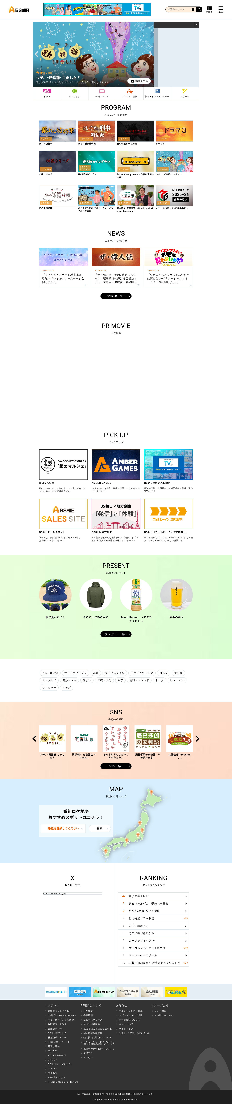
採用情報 (88, 1015)
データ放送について (129, 1019)
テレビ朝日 (160, 1011)
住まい (87, 680)
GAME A (52, 1059)
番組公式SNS (55, 1028)
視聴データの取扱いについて (98, 1048)
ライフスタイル (115, 672)
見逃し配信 (54, 1046)
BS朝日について (90, 1005)
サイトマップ (126, 1028)
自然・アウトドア (142, 672)
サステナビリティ (75, 672)
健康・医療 (69, 680)
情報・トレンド (139, 680)
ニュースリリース (92, 1019)
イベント (52, 1068)
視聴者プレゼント (57, 1024)
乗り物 (178, 672)
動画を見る (139, 81)
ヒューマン (177, 680)
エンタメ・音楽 (129, 96)
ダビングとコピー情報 (131, 1015)
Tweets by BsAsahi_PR (54, 893)
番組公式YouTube (57, 1037)
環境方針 (88, 1053)
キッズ (66, 687)
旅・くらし (74, 96)
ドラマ (47, 96)
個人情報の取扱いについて (97, 1037)
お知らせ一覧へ (116, 296)
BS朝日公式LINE (57, 1033)
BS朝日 (19, 9)
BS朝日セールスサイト (60, 1064)
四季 (120, 680)
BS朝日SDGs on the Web (62, 1015)
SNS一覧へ (116, 766)
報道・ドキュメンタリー (157, 96)
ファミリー (49, 687)
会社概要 (88, 1011)
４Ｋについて (126, 1024)
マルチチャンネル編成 (131, 1011)
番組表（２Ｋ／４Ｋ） (60, 1011)
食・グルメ (49, 680)
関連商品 (52, 1073)
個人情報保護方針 (92, 1033)
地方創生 (52, 1051)
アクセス (88, 1057)
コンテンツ (52, 1005)
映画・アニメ (102, 96)
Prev (36, 54)
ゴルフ (164, 672)
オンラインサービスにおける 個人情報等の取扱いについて (97, 1043)
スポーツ (185, 96)
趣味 (96, 672)
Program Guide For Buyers (63, 1082)
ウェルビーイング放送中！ (62, 1019)
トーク (159, 680)
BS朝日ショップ (56, 1077)
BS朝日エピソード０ (59, 1042)
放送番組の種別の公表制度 (97, 1028)
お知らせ (121, 1005)
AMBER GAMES (57, 1055)
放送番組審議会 (91, 1024)
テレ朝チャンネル (163, 1015)
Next (150, 54)
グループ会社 (160, 1005)
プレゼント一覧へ (116, 634)
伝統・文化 (104, 680)
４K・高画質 (50, 672)
